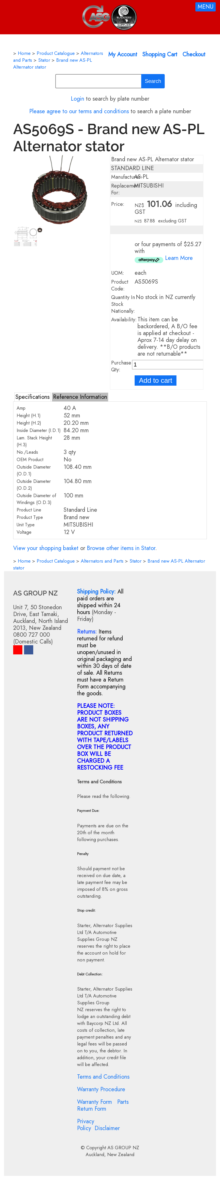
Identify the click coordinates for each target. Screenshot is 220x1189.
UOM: (117, 273)
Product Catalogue (56, 53)
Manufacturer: (126, 177)
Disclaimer (107, 1128)
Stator (44, 60)
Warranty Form (94, 1102)
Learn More (179, 258)
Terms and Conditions (103, 1077)
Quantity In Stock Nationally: (123, 304)
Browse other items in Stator (121, 548)
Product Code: (119, 285)
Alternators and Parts (102, 560)
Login (77, 99)
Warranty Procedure (101, 1089)
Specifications (32, 397)
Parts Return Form (103, 1105)
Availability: (124, 319)
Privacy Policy (85, 1124)
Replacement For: (125, 189)
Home (24, 53)
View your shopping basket (45, 548)
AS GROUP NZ (123, 1147)
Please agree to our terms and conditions (79, 111)
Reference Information (80, 397)
